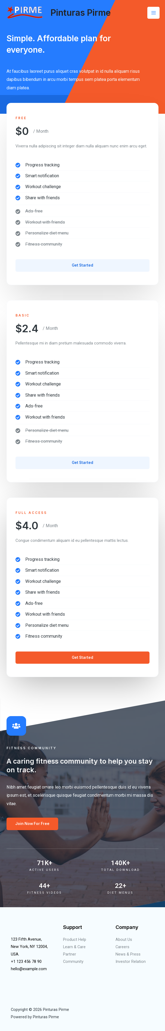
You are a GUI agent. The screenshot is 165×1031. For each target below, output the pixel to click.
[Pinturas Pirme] (25, 12)
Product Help (74, 939)
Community (73, 961)
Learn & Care (74, 946)
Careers (122, 946)
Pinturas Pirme (81, 12)
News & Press (128, 954)
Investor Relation (131, 961)
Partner (69, 954)
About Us (124, 939)
